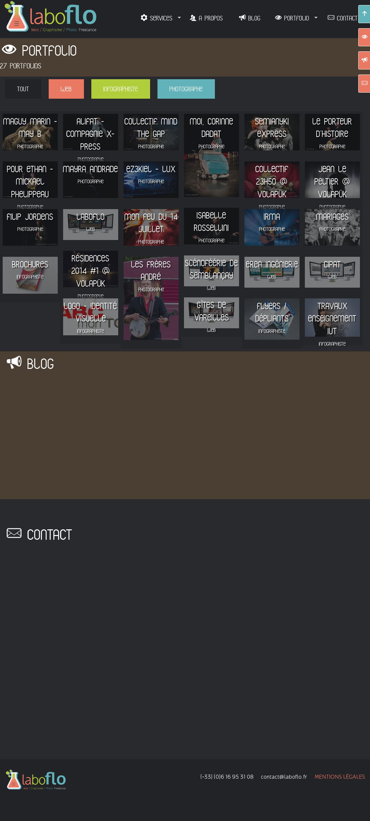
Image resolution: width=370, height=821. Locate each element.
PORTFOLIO (295, 17)
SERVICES (160, 17)
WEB (66, 88)
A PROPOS (209, 17)
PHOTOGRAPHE (186, 88)
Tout (23, 88)
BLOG (253, 17)
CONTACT (346, 17)
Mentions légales (339, 780)
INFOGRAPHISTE (120, 88)
